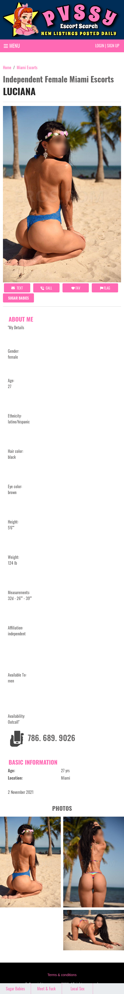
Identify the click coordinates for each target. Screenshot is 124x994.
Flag (105, 287)
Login (99, 46)
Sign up (113, 46)
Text (17, 287)
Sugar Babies (18, 298)
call (46, 287)
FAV (75, 287)
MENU (12, 45)
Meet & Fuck (46, 989)
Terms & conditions (62, 975)
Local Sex (77, 989)
